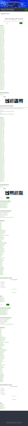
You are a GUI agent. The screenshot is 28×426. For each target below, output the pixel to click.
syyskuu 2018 (2, 35)
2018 (0, 333)
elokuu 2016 (2, 154)
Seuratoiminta (2, 358)
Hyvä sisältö (3, 286)
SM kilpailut (1, 254)
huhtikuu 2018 (2, 41)
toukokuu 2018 (2, 40)
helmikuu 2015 (2, 83)
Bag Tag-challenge (3, 230)
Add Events (1, 94)
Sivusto (1, 253)
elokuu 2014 (2, 89)
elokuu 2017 (2, 47)
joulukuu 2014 (2, 85)
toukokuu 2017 (2, 51)
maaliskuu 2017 (2, 53)
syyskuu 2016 (2, 60)
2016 (0, 224)
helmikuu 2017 (2, 54)
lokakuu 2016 (2, 59)
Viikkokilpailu (2, 268)
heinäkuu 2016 (2, 63)
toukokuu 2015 (2, 79)
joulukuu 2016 (2, 57)
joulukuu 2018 (2, 32)
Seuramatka (2, 249)
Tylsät (2, 391)
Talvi (0, 255)
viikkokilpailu (2, 269)
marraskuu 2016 (2, 58)
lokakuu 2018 (2, 34)
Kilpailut (1, 241)
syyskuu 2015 (2, 75)
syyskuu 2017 (2, 46)
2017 (0, 225)
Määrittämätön (2, 244)
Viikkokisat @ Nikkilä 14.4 (4, 310)
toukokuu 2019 (2, 27)
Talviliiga (1, 259)
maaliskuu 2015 (2, 82)
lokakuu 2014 (2, 179)
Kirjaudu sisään (2, 404)
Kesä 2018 (1, 236)
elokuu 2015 (2, 76)
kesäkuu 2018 (2, 39)
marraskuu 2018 (2, 33)
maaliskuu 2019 (2, 29)
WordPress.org (2, 301)
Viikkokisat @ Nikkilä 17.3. (4, 207)
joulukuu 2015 (2, 71)
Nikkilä (3, 216)
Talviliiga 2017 (2, 260)
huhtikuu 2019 (2, 28)
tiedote (1, 262)
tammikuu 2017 (2, 56)
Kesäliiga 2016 (2, 237)
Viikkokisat (1, 271)
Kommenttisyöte (2, 300)
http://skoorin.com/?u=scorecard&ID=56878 (7, 111)
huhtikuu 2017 (2, 52)
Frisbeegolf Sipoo (2, 231)
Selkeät (2, 281)
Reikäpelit (1, 247)
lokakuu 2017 (2, 45)
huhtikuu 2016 (2, 66)
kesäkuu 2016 (2, 64)
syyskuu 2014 (2, 88)
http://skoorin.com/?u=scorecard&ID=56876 (7, 114)
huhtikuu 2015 (2, 81)
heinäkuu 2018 (2, 38)
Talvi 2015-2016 (2, 364)
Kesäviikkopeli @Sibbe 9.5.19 (4, 202)
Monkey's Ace (2, 246)
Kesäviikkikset (2, 345)
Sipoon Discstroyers (7, 9)
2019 (0, 228)
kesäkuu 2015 (2, 78)
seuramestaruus (2, 250)
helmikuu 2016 (2, 69)
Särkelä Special (2, 248)
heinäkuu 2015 (2, 77)
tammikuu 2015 (2, 84)
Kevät (1, 240)
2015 (0, 222)
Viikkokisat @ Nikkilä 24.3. (4, 206)
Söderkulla (7, 212)
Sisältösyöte (2, 299)
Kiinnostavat (3, 283)
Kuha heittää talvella (3, 242)
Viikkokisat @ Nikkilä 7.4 (3, 205)
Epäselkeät (3, 282)
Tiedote (1, 261)
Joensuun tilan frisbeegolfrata (4, 235)
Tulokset (1, 265)
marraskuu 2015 (2, 72)
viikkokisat (1, 272)
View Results (14, 292)
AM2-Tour (1, 229)
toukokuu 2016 (2, 65)
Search (21, 23)
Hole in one (1, 234)
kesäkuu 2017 (2, 50)
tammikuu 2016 (2, 70)
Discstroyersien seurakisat (9, 217)
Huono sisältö (3, 287)
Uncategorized (2, 267)
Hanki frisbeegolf (2, 339)
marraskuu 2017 (2, 44)
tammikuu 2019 (2, 31)
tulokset (1, 370)
